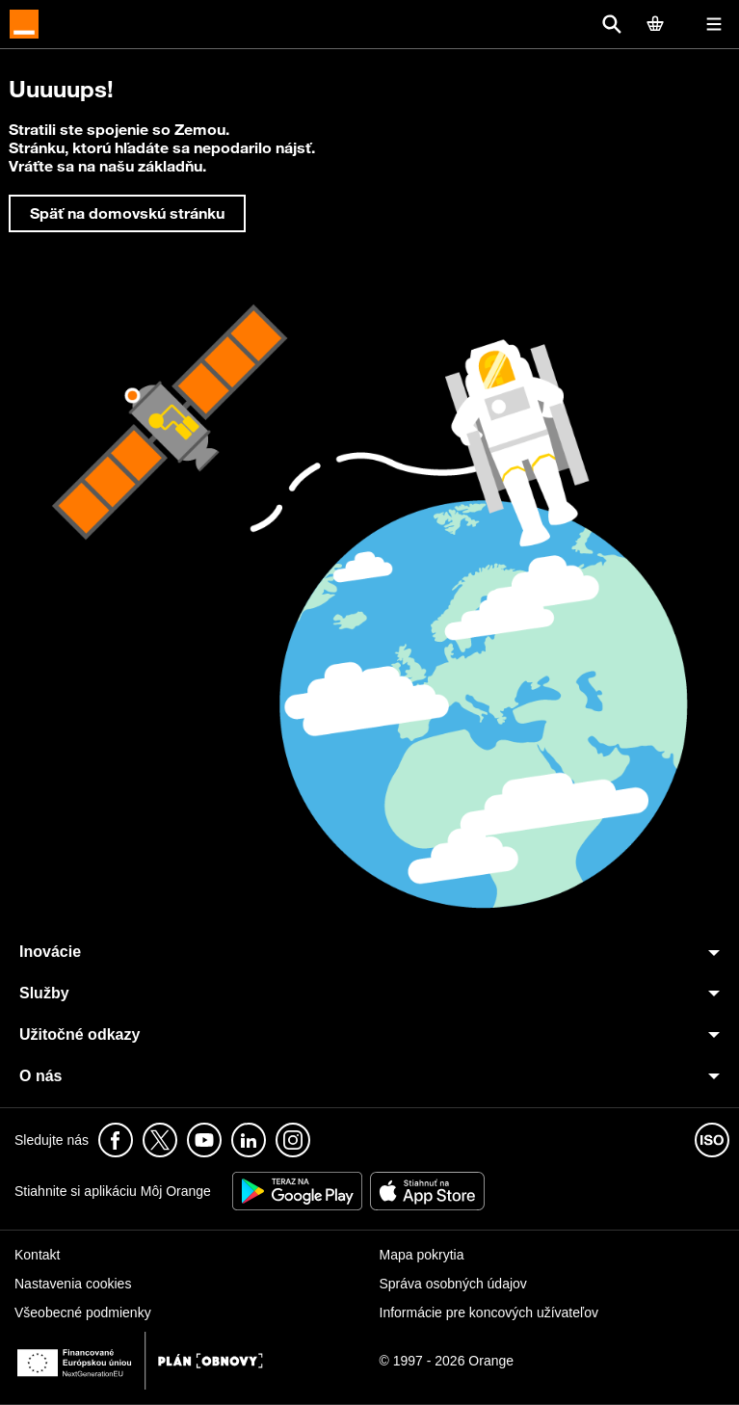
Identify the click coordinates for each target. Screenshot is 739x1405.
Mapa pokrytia (422, 1254)
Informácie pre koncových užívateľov (489, 1312)
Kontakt (37, 1254)
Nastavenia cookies (72, 1283)
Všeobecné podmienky (82, 1312)
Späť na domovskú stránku (127, 213)
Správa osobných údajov (453, 1283)
